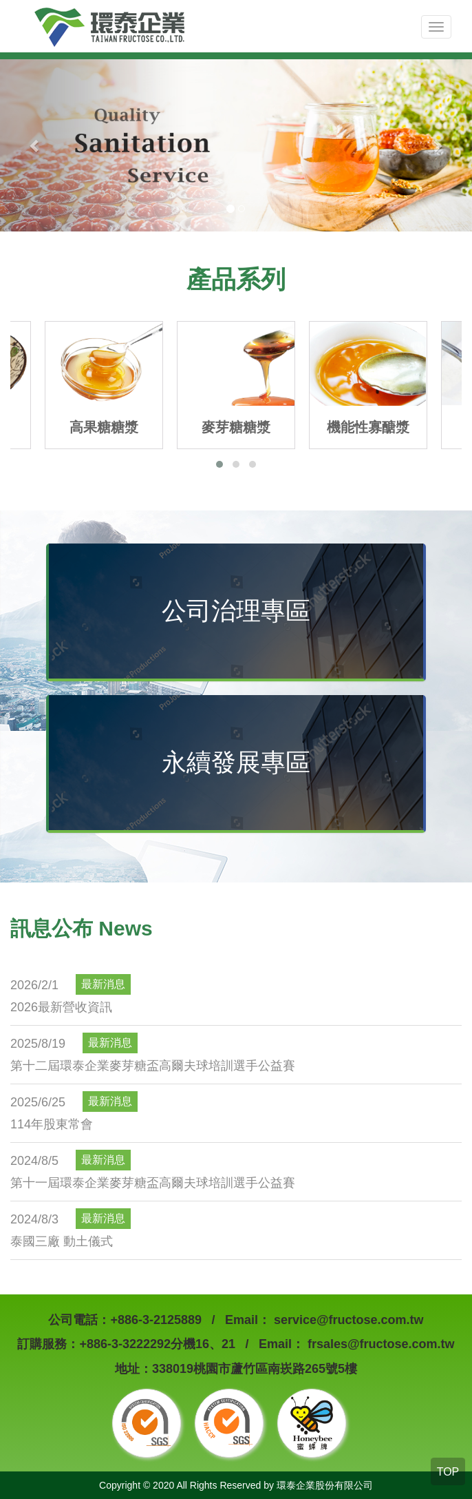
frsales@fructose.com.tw (379, 1344)
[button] (219, 464)
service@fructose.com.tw (347, 1320)
